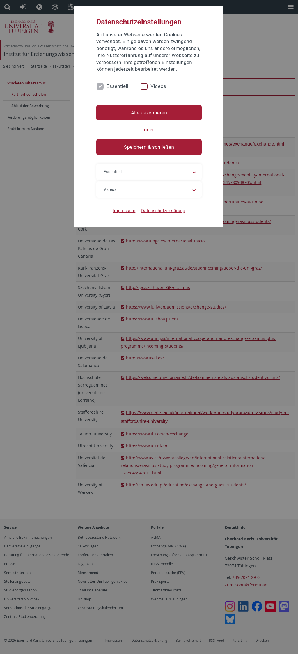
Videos (158, 86)
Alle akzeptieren (149, 113)
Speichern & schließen (149, 147)
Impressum (124, 210)
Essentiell (117, 86)
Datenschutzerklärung (163, 210)
